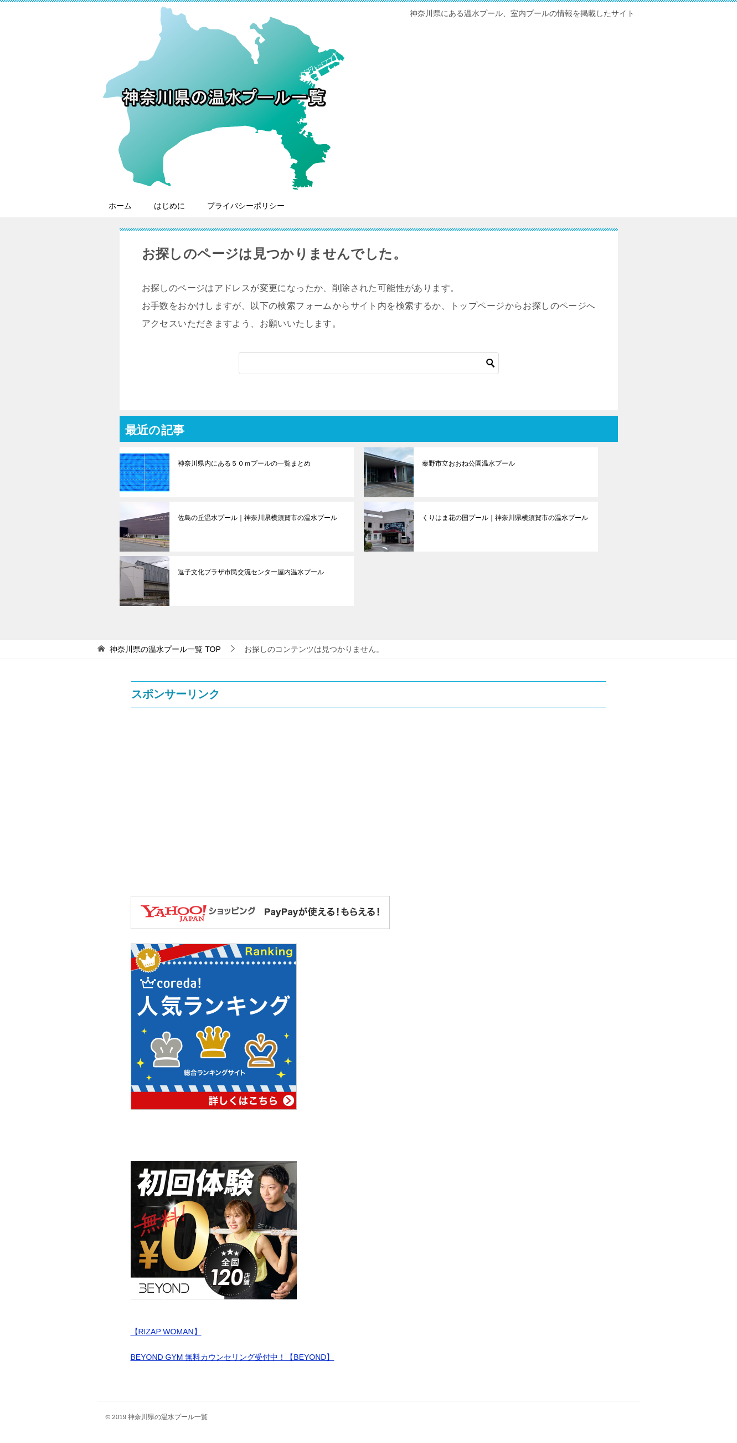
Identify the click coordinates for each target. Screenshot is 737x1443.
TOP (165, 649)
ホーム (120, 205)
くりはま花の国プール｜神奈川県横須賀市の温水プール (505, 518)
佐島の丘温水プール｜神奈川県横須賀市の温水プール (257, 518)
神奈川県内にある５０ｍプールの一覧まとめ (244, 463)
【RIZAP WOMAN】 (166, 1331)
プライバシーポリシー (246, 205)
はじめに (169, 205)
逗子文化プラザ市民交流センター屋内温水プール (251, 572)
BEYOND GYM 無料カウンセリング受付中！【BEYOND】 (232, 1357)
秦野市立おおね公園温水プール (468, 463)
